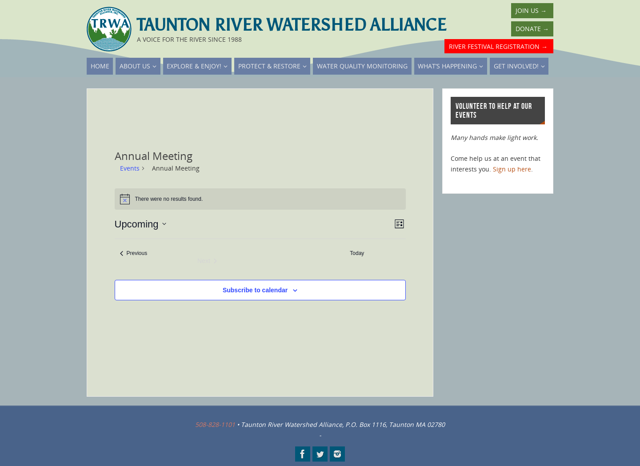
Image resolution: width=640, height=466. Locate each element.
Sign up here (512, 169)
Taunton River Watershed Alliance (291, 25)
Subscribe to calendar (255, 290)
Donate (532, 28)
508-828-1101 (215, 424)
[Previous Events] (134, 253)
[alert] (260, 199)
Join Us (531, 10)
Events (130, 168)
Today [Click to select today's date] (357, 253)
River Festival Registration (498, 46)
